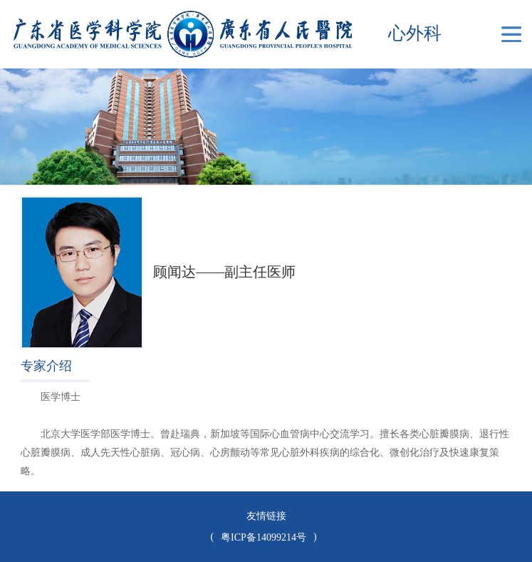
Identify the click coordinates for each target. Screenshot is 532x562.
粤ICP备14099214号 (263, 537)
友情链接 (266, 516)
